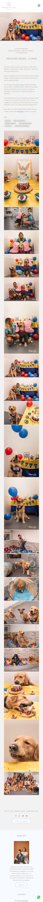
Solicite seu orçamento (21, 821)
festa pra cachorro (19, 121)
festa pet (7, 121)
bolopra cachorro (10, 123)
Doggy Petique (19, 84)
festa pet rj (8, 126)
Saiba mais (21, 885)
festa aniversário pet (25, 123)
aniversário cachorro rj (22, 126)
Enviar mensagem (22, 900)
